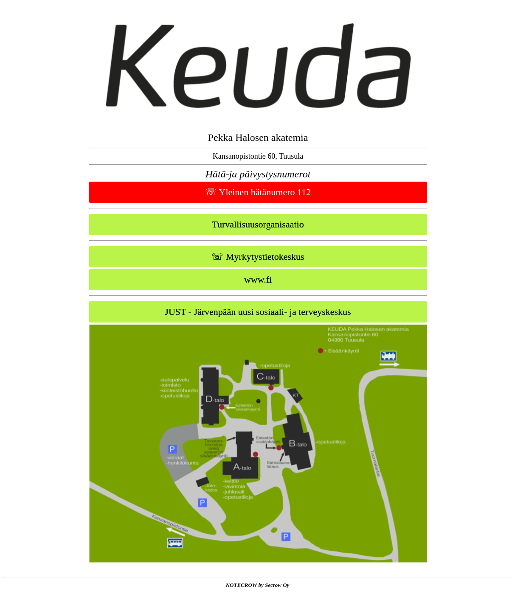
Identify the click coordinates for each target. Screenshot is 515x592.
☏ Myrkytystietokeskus (257, 256)
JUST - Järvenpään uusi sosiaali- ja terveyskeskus (258, 311)
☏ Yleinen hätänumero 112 (258, 192)
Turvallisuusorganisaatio (258, 224)
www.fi (258, 279)
